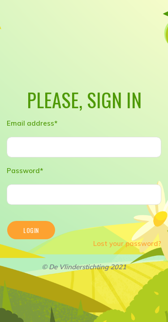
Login (31, 230)
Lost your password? (127, 243)
